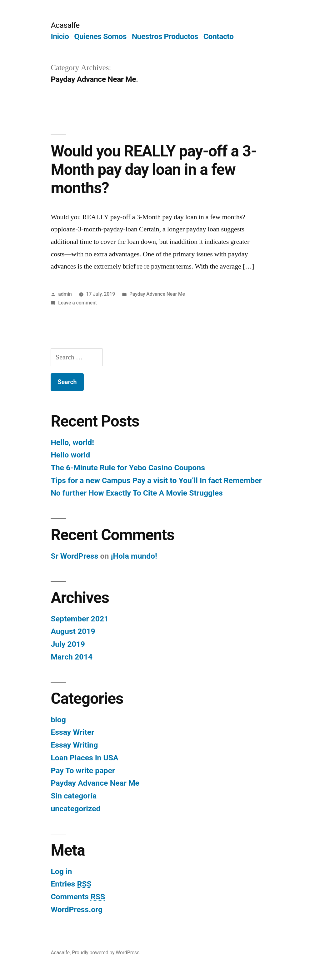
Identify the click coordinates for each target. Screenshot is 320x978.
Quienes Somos (100, 36)
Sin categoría (74, 795)
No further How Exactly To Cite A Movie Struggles (136, 492)
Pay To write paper (83, 770)
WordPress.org (76, 909)
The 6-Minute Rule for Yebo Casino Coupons (128, 467)
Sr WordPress (74, 556)
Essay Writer (72, 732)
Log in (61, 871)
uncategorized (75, 808)
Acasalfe (65, 25)
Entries (71, 883)
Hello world (70, 454)
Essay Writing (74, 744)
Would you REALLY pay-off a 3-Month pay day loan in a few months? (154, 169)
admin (65, 294)
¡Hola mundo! (134, 556)
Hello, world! (72, 442)
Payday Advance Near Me (157, 294)
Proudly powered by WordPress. (106, 953)
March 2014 (71, 656)
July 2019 (68, 644)
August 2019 (73, 631)
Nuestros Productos (165, 36)
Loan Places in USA (84, 757)
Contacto (218, 36)
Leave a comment (77, 303)
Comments (78, 896)
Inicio (60, 36)
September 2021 (79, 618)
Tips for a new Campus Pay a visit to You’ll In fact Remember (156, 480)
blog (58, 719)
